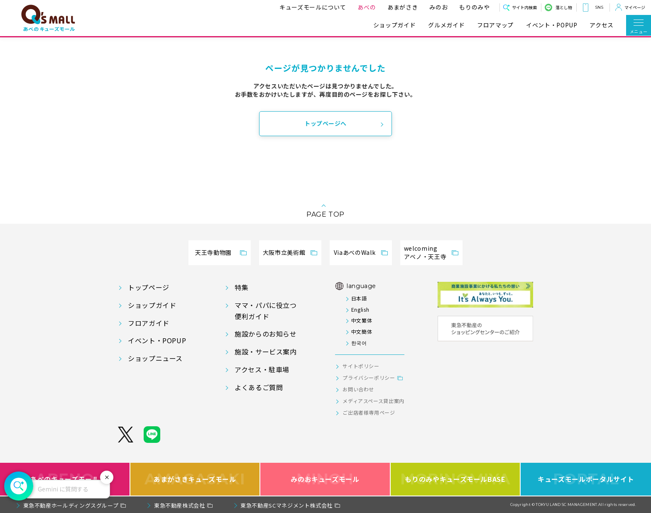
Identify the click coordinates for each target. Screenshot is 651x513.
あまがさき (401, 7)
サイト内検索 (524, 7)
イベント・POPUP (551, 25)
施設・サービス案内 (266, 352)
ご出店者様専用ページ (369, 412)
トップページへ (325, 123)
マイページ (634, 7)
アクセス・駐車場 (262, 369)
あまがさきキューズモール (194, 479)
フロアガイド (148, 323)
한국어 (359, 342)
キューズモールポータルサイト (586, 479)
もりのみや (473, 7)
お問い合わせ (358, 389)
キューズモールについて (311, 7)
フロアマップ (495, 25)
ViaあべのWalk (354, 252)
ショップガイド (394, 25)
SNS (599, 7)
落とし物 (564, 7)
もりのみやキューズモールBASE (455, 479)
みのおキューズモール (325, 479)
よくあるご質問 (259, 387)
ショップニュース (155, 358)
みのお (437, 7)
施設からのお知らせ (266, 334)
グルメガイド (446, 25)
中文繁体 (361, 320)
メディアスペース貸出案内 (373, 400)
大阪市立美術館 (284, 252)
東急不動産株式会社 (179, 505)
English (360, 309)
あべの (365, 7)
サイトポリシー (361, 365)
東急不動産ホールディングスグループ (71, 505)
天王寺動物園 (213, 252)
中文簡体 (361, 331)
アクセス (602, 25)
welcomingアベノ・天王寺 (425, 252)
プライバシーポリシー (369, 377)
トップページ (148, 287)
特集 (241, 287)
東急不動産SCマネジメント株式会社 (286, 505)
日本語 (359, 298)
